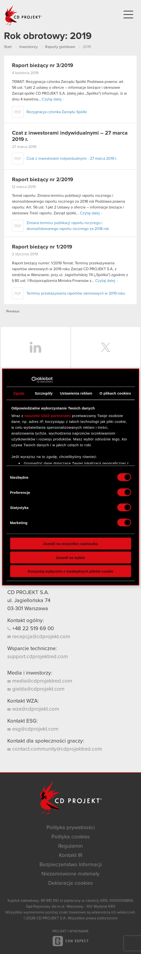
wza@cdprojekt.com (33, 709)
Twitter (105, 347)
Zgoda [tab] (18, 393)
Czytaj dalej (52, 99)
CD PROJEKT (23, 15)
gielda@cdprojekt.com (36, 689)
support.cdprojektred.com (37, 656)
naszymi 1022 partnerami (48, 416)
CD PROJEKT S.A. (28, 592)
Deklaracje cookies (70, 883)
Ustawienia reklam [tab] (76, 393)
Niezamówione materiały (70, 874)
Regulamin (70, 846)
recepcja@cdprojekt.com (38, 636)
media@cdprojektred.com (39, 681)
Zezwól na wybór (70, 557)
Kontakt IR (70, 855)
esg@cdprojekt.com (32, 729)
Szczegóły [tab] (44, 393)
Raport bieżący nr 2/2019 (42, 179)
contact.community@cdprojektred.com (54, 749)
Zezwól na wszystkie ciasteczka (70, 544)
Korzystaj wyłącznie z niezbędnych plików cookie (70, 571)
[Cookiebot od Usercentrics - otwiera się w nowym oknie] (31, 380)
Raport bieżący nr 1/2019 (42, 247)
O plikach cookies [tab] (115, 393)
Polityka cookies (70, 837)
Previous (12, 311)
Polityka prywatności (71, 827)
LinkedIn (35, 347)
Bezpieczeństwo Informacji (70, 864)
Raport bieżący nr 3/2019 (42, 65)
